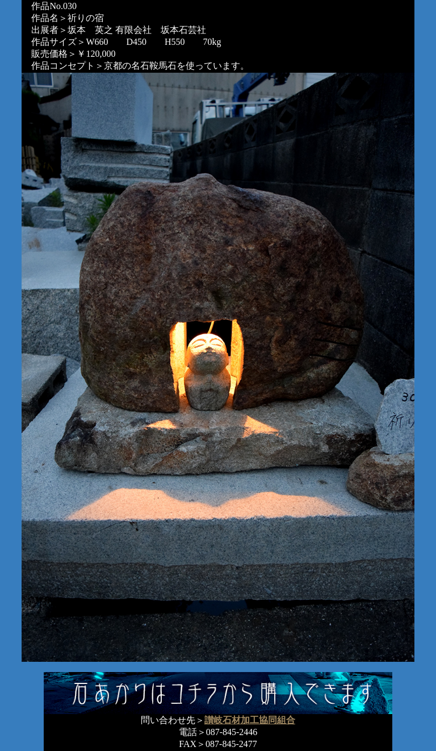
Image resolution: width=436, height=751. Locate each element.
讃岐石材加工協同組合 (249, 720)
